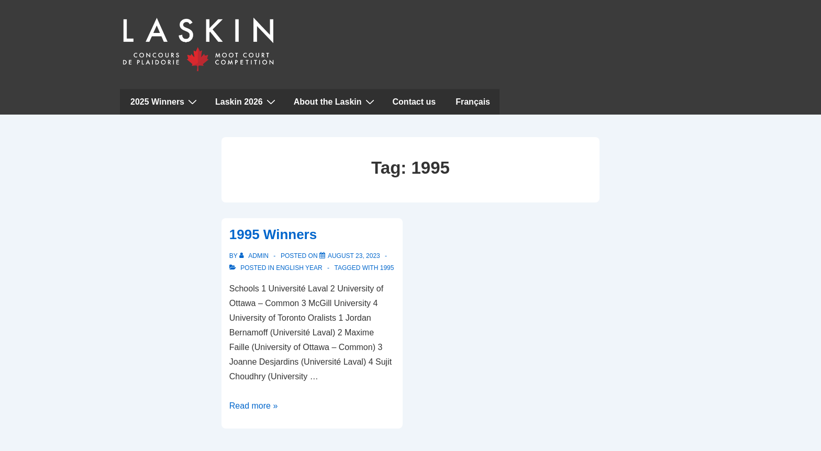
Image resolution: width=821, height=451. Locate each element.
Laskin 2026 (246, 101)
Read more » (253, 405)
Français (473, 101)
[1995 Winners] (354, 256)
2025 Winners (164, 101)
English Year (299, 268)
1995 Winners (273, 234)
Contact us (414, 101)
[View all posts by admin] (254, 256)
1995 (387, 268)
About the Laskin (335, 101)
